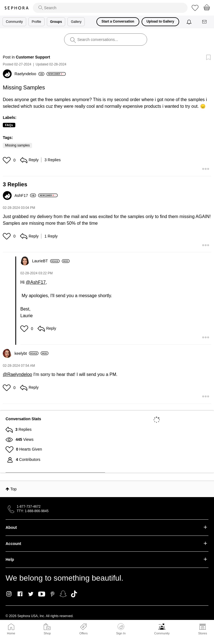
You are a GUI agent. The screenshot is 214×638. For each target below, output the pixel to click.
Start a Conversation (117, 21)
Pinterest (52, 594)
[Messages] (204, 22)
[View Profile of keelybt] (26, 353)
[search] (110, 8)
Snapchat (63, 594)
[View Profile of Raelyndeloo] (29, 73)
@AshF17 (36, 282)
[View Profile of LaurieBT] (46, 260)
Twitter (30, 594)
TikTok (73, 594)
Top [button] (13, 489)
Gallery (76, 22)
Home (11, 633)
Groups (56, 22)
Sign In (121, 629)
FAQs (9, 125)
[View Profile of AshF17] (25, 195)
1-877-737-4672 (28, 507)
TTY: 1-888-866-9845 (32, 511)
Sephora (16, 7)
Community (162, 633)
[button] (7, 160)
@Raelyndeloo (17, 374)
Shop (47, 633)
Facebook (19, 594)
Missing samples (17, 145)
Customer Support (33, 57)
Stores (202, 633)
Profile (36, 22)
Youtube (41, 594)
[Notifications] (189, 22)
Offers (83, 633)
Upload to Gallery (160, 21)
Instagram (9, 594)
